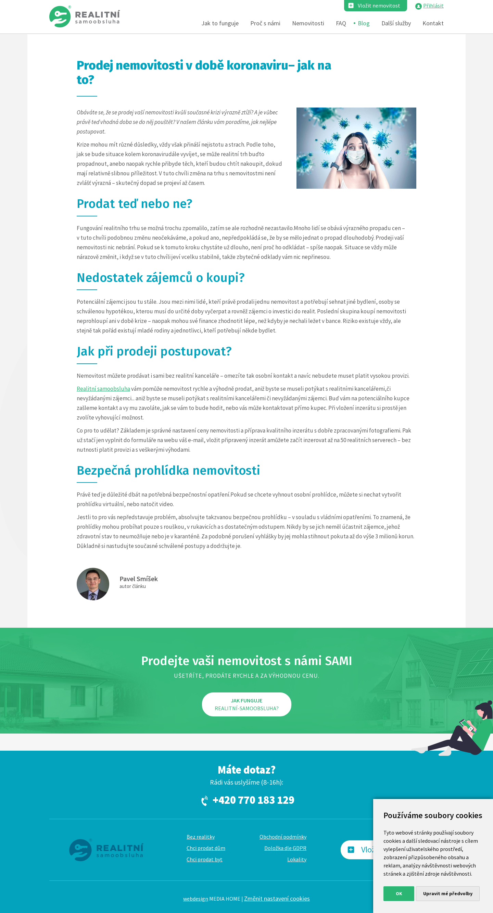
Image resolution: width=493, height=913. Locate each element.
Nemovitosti (308, 23)
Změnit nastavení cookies (277, 898)
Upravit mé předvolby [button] (447, 893)
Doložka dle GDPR (285, 848)
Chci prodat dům (206, 848)
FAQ (341, 23)
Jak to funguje (220, 23)
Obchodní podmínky (283, 836)
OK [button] (399, 893)
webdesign (195, 898)
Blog (364, 23)
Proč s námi (265, 23)
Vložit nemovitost (379, 5)
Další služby (396, 23)
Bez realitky (201, 836)
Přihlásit (433, 5)
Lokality (296, 859)
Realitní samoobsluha (103, 388)
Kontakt (433, 23)
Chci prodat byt (205, 859)
